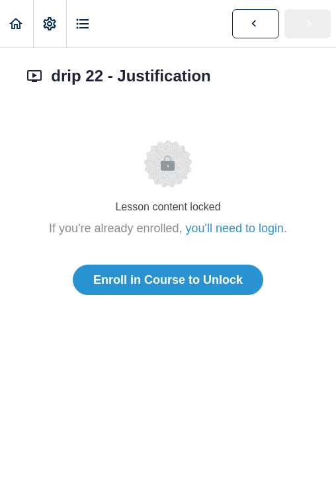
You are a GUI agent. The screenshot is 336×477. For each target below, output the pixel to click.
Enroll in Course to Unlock (168, 279)
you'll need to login (235, 228)
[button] (16, 23)
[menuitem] (49, 23)
